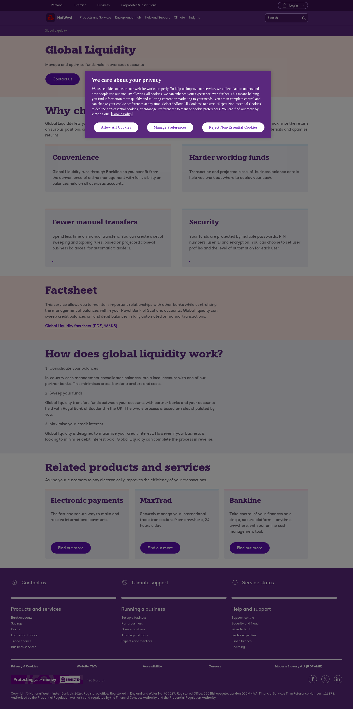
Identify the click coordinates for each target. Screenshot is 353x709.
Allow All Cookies (116, 127)
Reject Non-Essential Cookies (233, 127)
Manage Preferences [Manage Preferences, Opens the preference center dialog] (170, 127)
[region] (178, 104)
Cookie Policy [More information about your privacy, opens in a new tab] (122, 114)
